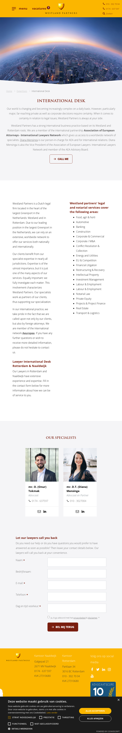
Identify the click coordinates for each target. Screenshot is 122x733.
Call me (63, 159)
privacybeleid (79, 619)
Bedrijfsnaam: (23, 573)
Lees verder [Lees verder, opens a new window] (52, 712)
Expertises (22, 91)
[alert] (61, 715)
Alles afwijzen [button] (95, 718)
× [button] (118, 700)
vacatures (41, 8)
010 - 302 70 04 (71, 676)
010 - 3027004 (76, 503)
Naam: (19, 562)
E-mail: (19, 585)
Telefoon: (21, 596)
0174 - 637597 (38, 503)
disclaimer (92, 619)
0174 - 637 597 (42, 671)
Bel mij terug (65, 629)
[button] (42, 729)
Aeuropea (28, 335)
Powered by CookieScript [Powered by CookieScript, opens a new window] (108, 731)
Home (9, 91)
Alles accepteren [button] (95, 711)
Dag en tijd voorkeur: (27, 608)
